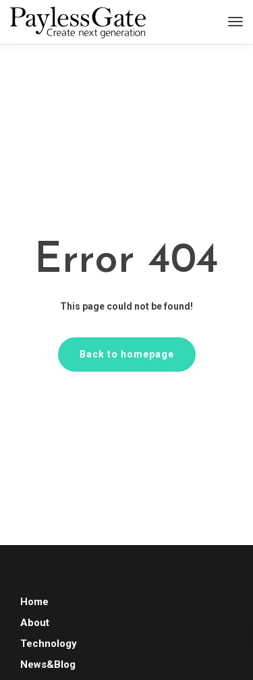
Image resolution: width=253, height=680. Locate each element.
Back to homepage (127, 354)
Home (34, 602)
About (34, 623)
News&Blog (48, 664)
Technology (48, 644)
